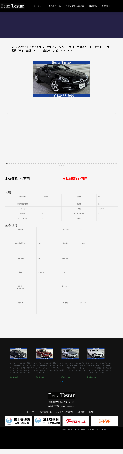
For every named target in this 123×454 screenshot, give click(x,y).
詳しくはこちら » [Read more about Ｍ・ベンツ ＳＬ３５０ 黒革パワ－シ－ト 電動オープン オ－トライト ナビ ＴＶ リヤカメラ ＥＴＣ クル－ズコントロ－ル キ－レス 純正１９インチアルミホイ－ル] (40, 379)
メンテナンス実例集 (75, 6)
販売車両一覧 (55, 6)
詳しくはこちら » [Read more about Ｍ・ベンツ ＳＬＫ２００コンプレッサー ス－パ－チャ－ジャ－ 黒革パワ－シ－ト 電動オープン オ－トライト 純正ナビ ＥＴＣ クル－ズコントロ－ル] (66, 379)
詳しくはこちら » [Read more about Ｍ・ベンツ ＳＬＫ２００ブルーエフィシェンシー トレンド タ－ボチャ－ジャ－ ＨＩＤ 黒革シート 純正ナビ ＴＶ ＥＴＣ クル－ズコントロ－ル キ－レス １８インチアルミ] (92, 379)
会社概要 (93, 6)
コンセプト (38, 6)
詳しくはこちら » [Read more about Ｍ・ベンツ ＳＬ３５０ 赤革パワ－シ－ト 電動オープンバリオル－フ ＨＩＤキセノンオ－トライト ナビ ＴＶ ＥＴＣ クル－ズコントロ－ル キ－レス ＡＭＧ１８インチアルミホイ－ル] (14, 381)
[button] (7, 113)
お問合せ (106, 6)
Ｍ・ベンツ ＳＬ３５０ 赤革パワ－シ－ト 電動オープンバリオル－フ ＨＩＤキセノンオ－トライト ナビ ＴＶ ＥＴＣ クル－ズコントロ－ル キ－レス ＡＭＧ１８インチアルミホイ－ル (22, 370)
